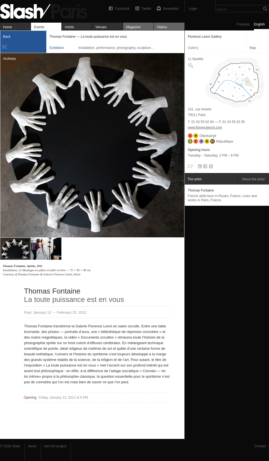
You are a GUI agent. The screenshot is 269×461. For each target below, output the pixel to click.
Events (39, 27)
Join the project (55, 446)
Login (193, 9)
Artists (69, 27)
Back (7, 37)
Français (243, 24)
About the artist (253, 179)
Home (7, 27)
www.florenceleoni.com (205, 127)
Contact (260, 446)
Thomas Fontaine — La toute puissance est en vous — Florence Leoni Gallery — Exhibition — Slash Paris (46, 10)
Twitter (146, 9)
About (32, 446)
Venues (101, 27)
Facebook (122, 9)
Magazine (133, 27)
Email (190, 167)
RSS (199, 167)
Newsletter (171, 9)
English (259, 24)
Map (252, 48)
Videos (162, 27)
